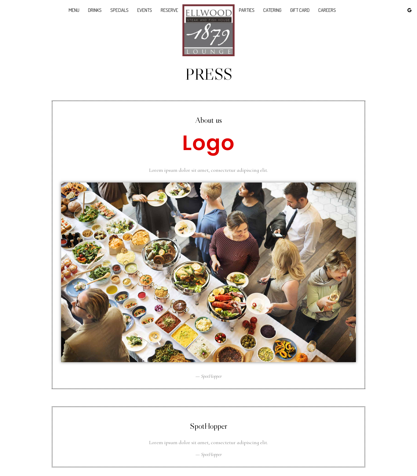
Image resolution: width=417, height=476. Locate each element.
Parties (247, 10)
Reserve (169, 10)
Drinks (95, 10)
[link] (208, 30)
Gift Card (300, 10)
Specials (119, 10)
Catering (272, 10)
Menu (74, 10)
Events (144, 10)
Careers (327, 10)
